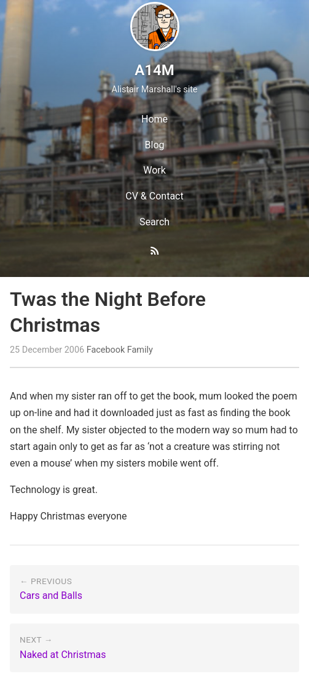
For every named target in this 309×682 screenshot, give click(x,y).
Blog (155, 145)
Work (154, 170)
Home (154, 119)
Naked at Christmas (63, 654)
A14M (154, 70)
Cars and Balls (51, 595)
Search (154, 222)
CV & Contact (154, 196)
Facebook (106, 350)
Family (140, 350)
